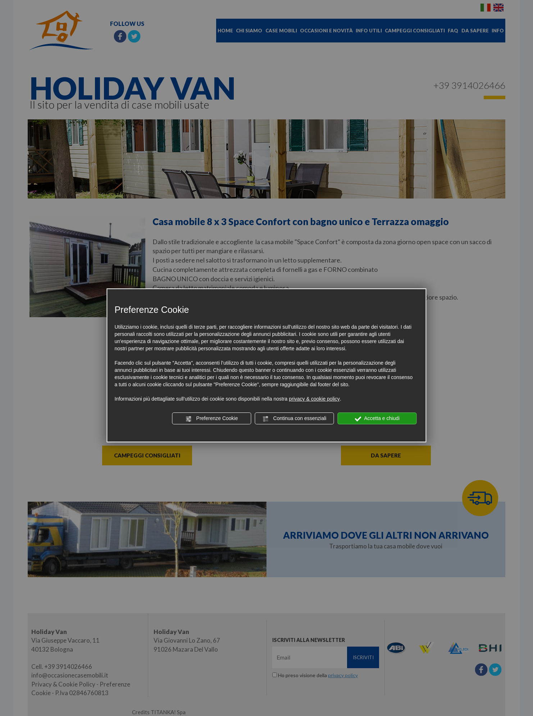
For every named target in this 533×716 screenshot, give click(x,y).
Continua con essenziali (295, 418)
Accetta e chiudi (377, 418)
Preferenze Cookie (212, 418)
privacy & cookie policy (314, 399)
